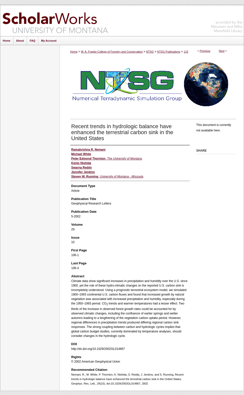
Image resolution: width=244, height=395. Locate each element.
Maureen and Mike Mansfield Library (227, 19)
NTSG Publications (168, 51)
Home (73, 51)
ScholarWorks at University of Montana (55, 20)
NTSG (150, 51)
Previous (205, 50)
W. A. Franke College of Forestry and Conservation (112, 51)
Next (222, 50)
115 (186, 51)
